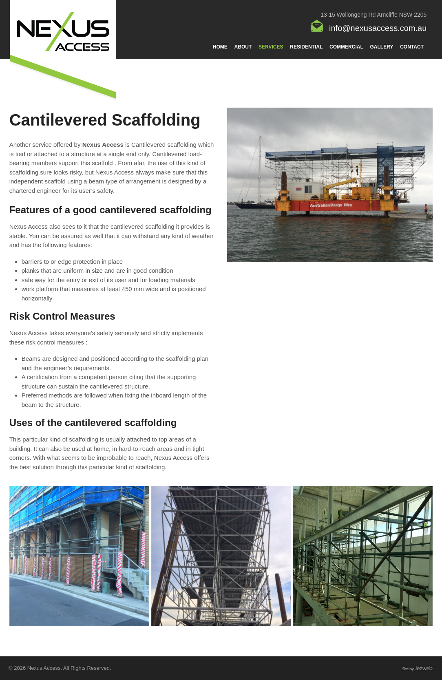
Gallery (381, 47)
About (243, 47)
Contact (412, 47)
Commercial (346, 47)
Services (271, 47)
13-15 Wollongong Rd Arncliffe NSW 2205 (373, 14)
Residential (306, 47)
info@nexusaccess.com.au (378, 28)
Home (220, 47)
